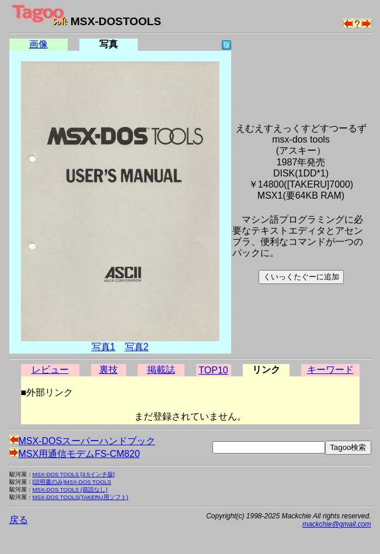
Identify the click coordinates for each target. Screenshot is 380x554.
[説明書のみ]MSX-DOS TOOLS (72, 482)
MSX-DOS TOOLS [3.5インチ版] (74, 474)
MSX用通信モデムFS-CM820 (74, 454)
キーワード (330, 370)
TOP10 (213, 370)
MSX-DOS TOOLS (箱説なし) (70, 489)
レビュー (50, 370)
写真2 (137, 347)
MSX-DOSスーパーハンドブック (82, 441)
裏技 (108, 370)
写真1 (104, 347)
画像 (38, 44)
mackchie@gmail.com (336, 524)
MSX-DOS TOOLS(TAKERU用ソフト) (80, 497)
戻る (18, 520)
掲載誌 (161, 370)
